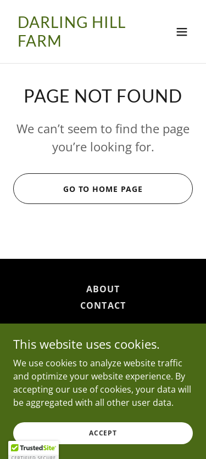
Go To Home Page (103, 189)
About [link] (103, 289)
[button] (182, 32)
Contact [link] (102, 305)
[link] (76, 43)
